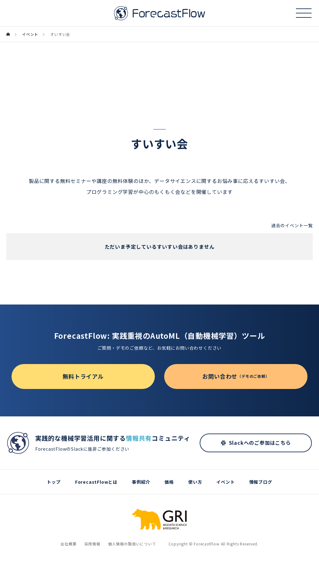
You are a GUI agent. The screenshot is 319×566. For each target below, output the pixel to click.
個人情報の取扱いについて (132, 543)
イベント (225, 482)
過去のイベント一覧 (292, 225)
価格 (169, 482)
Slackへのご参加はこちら (260, 442)
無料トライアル (83, 376)
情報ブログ (260, 482)
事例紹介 (141, 482)
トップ (53, 482)
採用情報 (92, 543)
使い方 (195, 482)
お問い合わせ (235, 376)
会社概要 (68, 543)
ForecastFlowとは (96, 482)
